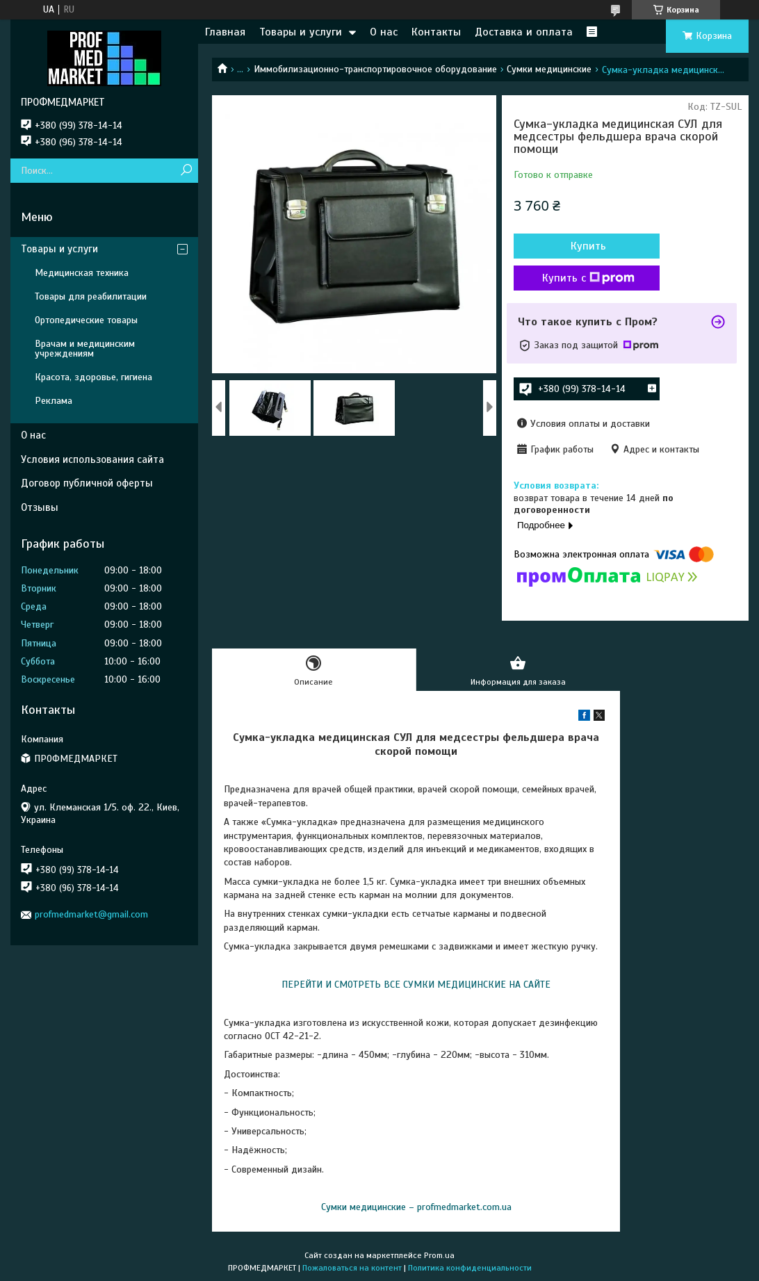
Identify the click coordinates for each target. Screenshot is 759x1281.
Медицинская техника (82, 273)
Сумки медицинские (549, 69)
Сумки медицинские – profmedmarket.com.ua (416, 1207)
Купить (588, 246)
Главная (225, 32)
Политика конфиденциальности (470, 1268)
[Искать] (186, 170)
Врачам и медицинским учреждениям (85, 348)
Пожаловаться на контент (352, 1268)
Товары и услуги (300, 32)
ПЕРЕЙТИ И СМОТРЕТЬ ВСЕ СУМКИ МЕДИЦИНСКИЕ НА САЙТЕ (415, 984)
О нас (384, 32)
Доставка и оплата (524, 32)
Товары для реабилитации (91, 296)
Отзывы (39, 507)
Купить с (588, 278)
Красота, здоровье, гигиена (93, 377)
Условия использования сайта (92, 459)
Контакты (436, 32)
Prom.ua (439, 1255)
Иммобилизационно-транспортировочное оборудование (375, 69)
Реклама (53, 401)
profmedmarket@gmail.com (91, 914)
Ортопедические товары (86, 320)
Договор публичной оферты (87, 483)
